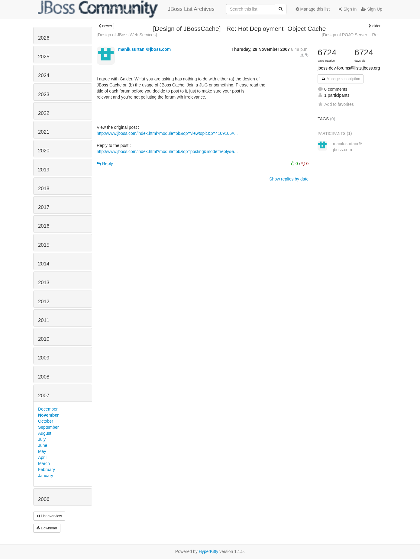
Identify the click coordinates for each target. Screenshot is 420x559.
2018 (43, 188)
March (44, 463)
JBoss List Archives (126, 9)
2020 (43, 151)
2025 (43, 57)
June (42, 445)
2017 (43, 207)
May (42, 451)
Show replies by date (289, 179)
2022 (43, 113)
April (42, 457)
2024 (43, 75)
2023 (43, 94)
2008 (43, 377)
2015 (43, 245)
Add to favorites (336, 104)
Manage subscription (340, 79)
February (46, 469)
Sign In (348, 9)
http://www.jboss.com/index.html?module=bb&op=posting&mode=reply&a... (167, 151)
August (44, 433)
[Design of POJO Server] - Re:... (352, 34)
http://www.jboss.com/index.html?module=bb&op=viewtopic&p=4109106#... (167, 133)
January (45, 475)
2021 (43, 132)
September (48, 427)
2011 (43, 320)
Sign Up (371, 9)
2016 (43, 226)
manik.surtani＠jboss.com (144, 49)
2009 (43, 358)
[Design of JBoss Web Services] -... (130, 34)
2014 (43, 264)
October (45, 421)
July (42, 439)
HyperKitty (208, 551)
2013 (43, 282)
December (48, 409)
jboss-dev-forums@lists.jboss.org (349, 68)
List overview (49, 516)
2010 (43, 339)
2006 (43, 499)
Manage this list (313, 9)
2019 (43, 170)
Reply (105, 163)
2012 (43, 301)
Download (47, 528)
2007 (43, 395)
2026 (43, 38)
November (48, 415)
